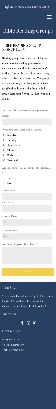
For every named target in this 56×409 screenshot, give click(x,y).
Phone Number (10, 230)
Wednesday (13, 145)
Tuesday (12, 140)
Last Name (7, 202)
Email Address (9, 216)
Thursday (12, 150)
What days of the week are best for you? (22, 129)
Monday (11, 135)
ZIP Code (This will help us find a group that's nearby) (25, 113)
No (9, 183)
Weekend (12, 160)
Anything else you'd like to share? (19, 244)
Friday (10, 155)
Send (28, 271)
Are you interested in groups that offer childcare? (26, 167)
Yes (9, 178)
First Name (8, 190)
